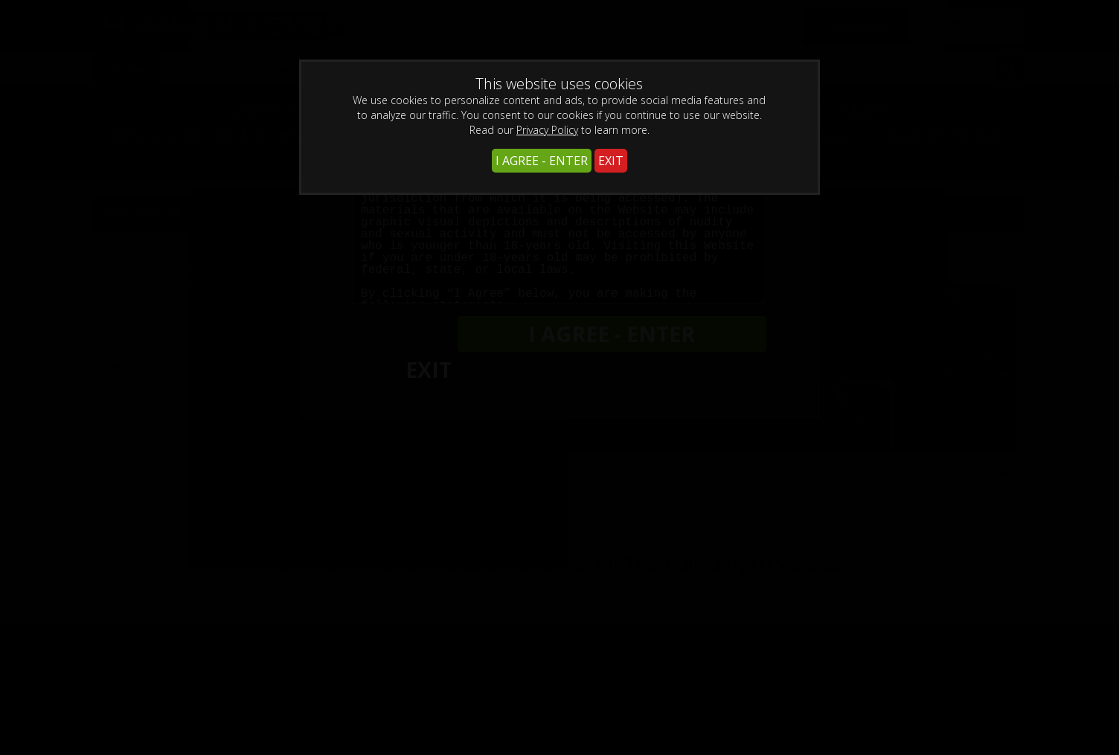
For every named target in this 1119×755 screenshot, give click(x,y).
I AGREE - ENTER (542, 160)
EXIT (610, 160)
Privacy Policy (547, 130)
